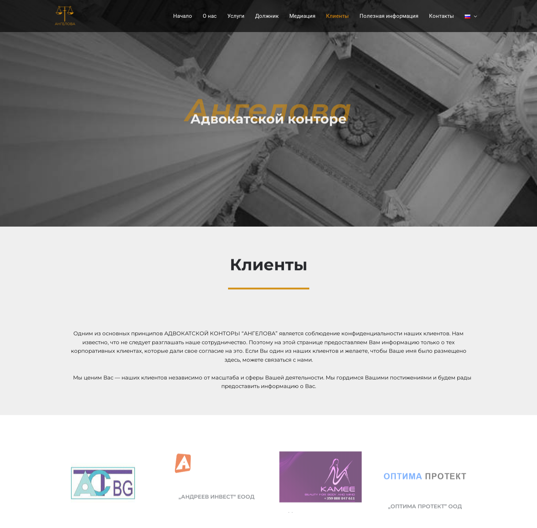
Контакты (441, 16)
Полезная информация (389, 16)
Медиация (302, 16)
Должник (267, 16)
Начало (182, 16)
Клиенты (337, 16)
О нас (210, 16)
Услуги (235, 16)
